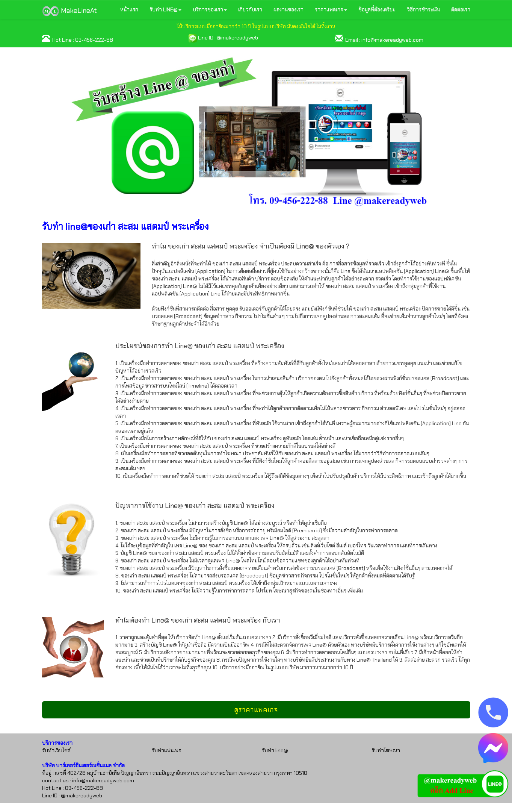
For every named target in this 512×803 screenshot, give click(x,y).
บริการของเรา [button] (210, 9)
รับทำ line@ (275, 750)
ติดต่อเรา (460, 9)
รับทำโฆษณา (386, 750)
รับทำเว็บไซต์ (56, 750)
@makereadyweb (237, 37)
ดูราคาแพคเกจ (256, 709)
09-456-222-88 (94, 39)
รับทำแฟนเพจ (166, 750)
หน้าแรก (129, 9)
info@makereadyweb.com (392, 39)
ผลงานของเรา (288, 9)
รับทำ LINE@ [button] (165, 9)
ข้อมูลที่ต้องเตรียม (377, 9)
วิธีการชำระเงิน (423, 9)
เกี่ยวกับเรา (250, 9)
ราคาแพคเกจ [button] (331, 9)
